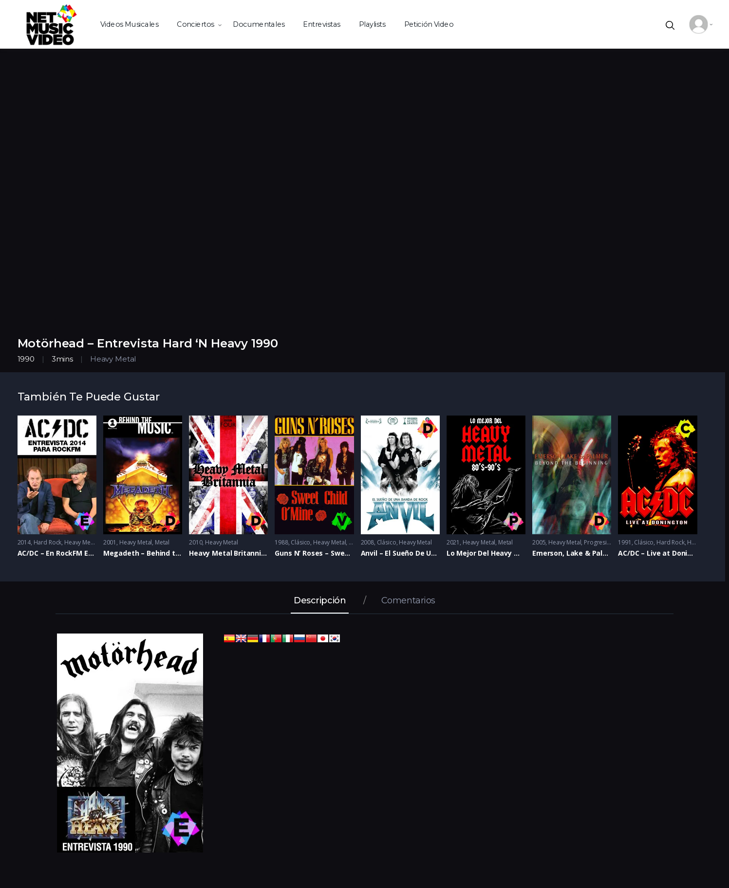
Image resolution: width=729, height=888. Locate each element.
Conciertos (195, 23)
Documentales (258, 23)
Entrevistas (321, 23)
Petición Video (428, 23)
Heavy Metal (113, 358)
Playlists (371, 23)
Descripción (320, 601)
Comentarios (408, 601)
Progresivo (599, 542)
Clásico (300, 542)
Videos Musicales (129, 23)
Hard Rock (48, 542)
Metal (162, 542)
